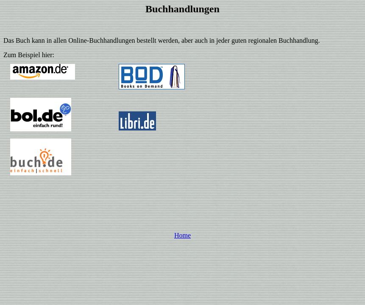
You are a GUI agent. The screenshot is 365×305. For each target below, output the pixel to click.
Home (182, 235)
